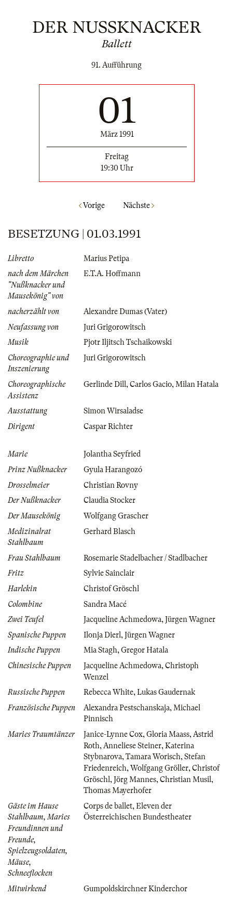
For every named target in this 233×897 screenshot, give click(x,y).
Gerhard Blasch (109, 531)
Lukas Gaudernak (166, 692)
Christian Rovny (111, 485)
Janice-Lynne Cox (113, 734)
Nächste (138, 205)
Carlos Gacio (151, 384)
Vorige (92, 205)
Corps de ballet (108, 806)
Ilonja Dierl (102, 635)
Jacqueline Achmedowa (122, 619)
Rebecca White (108, 692)
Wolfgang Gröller (159, 768)
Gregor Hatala (144, 650)
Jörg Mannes (135, 779)
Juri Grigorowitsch (115, 327)
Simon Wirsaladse (113, 411)
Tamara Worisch (153, 756)
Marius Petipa (106, 258)
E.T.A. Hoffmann (112, 273)
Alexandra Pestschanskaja (127, 708)
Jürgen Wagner (190, 619)
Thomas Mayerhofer (118, 790)
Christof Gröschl (111, 588)
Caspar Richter (108, 426)
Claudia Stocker (109, 500)
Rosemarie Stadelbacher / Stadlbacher (146, 558)
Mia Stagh (100, 650)
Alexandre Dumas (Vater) (125, 311)
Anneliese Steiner (132, 746)
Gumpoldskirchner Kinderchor (135, 889)
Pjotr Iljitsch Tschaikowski (128, 342)
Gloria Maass (167, 734)
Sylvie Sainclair (109, 573)
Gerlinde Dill (105, 384)
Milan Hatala (196, 384)
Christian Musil (185, 779)
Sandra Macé (105, 604)
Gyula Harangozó (113, 469)
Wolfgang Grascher (116, 516)
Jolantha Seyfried (112, 454)
